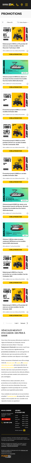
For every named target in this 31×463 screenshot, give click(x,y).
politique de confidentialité (13, 444)
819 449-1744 (6, 422)
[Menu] (26, 4)
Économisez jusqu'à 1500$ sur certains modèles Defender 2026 (14, 110)
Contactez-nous (12, 396)
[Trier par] (23, 22)
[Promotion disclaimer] (27, 51)
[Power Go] (15, 456)
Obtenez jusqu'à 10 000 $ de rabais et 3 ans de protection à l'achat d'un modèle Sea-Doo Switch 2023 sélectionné (15, 78)
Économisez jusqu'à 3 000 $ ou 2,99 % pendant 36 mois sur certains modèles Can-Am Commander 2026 (14, 142)
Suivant (24, 323)
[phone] (17, 4)
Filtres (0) (7, 22)
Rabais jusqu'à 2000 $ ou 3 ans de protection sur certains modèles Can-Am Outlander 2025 (15, 274)
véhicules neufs (10, 362)
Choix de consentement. (12, 446)
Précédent (7, 323)
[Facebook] (24, 430)
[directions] (21, 4)
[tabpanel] (21, 421)
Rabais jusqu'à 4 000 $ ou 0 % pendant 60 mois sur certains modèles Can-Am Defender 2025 (15, 307)
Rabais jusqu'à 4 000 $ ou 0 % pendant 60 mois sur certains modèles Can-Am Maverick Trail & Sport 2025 (15, 46)
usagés (18, 362)
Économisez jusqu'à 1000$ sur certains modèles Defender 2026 (14, 174)
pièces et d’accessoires (7, 367)
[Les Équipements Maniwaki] (8, 4)
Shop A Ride (12, 453)
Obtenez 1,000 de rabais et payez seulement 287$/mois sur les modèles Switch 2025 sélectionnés (14, 241)
